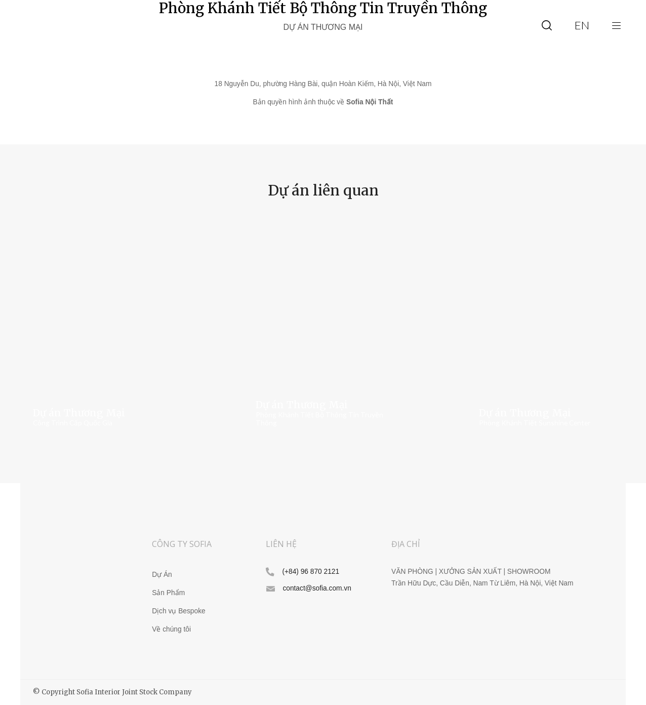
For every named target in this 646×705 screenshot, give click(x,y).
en (582, 25)
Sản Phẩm (168, 593)
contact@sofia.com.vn (316, 588)
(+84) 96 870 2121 (310, 571)
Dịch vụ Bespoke (178, 611)
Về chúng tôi (171, 629)
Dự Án (162, 574)
